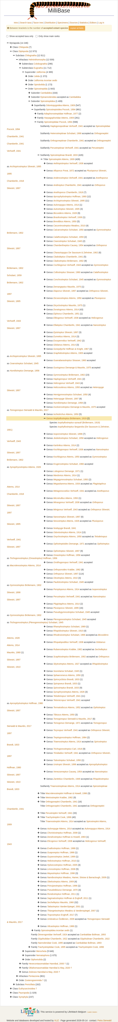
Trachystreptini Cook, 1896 (58, 817)
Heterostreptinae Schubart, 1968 (65, 133)
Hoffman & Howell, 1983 (66, 837)
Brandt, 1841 (64, 528)
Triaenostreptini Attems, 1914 (60, 821)
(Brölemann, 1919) (79, 422)
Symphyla (23, 997)
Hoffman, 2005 (62, 865)
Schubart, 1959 (68, 237)
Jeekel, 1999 (61, 856)
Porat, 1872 (63, 170)
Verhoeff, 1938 (68, 163)
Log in (101, 22)
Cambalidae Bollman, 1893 (93, 934)
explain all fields (76, 28)
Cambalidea (46, 93)
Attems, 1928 (65, 213)
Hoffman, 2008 (62, 833)
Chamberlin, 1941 (67, 185)
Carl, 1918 (67, 749)
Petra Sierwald (104, 1020)
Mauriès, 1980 (60, 902)
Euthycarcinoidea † (28, 988)
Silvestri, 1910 (68, 630)
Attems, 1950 (64, 221)
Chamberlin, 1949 (66, 779)
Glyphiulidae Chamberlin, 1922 (52, 938)
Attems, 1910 (65, 578)
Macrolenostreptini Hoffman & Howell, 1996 (66, 793)
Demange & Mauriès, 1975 (72, 367)
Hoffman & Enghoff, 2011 (67, 898)
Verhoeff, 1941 (68, 178)
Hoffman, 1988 (61, 848)
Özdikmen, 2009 (60, 919)
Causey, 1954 (68, 245)
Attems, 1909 (68, 353)
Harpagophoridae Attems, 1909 (59, 118)
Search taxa (25, 22)
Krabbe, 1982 (67, 569)
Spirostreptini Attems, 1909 (61, 159)
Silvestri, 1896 (64, 764)
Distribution (50, 22)
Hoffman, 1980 (69, 196)
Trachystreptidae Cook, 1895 (51, 947)
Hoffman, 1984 (70, 737)
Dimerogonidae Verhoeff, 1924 (52, 934)
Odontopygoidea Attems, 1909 (60, 105)
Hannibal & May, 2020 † (44, 972)
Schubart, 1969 (69, 626)
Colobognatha (40, 64)
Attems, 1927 (66, 664)
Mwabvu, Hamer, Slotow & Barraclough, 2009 (76, 877)
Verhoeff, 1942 (67, 340)
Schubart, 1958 (68, 438)
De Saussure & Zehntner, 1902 (75, 252)
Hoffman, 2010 (61, 861)
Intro (16, 22)
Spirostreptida (40, 88)
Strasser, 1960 (66, 272)
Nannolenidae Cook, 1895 (50, 943)
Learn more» (92, 1012)
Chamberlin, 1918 (68, 192)
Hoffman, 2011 (61, 894)
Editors (93, 22)
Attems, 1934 (66, 483)
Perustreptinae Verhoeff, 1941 (64, 148)
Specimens (62, 22)
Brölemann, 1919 (70, 418)
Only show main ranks (47, 36)
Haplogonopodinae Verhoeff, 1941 (66, 126)
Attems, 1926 (25, 467)
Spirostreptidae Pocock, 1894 (58, 122)
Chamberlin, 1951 (66, 313)
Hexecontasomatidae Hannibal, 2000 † (47, 963)
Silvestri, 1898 (67, 434)
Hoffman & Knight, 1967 (71, 349)
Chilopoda (23, 47)
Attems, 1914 (66, 205)
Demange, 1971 (66, 471)
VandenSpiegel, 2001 (63, 906)
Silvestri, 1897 (64, 291)
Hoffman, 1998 (61, 873)
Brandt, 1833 (66, 679)
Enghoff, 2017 (60, 915)
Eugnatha (38, 68)
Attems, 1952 (66, 707)
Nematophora (42, 955)
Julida (37, 76)
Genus (49, 418)
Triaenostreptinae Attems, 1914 (65, 786)
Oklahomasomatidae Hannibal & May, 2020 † (50, 968)
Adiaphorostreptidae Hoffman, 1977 (61, 113)
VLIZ (56, 1020)
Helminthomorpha (37, 59)
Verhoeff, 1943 (67, 265)
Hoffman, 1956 (66, 555)
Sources (74, 22)
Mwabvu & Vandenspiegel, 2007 (71, 910)
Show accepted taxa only (19, 36)
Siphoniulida (37, 959)
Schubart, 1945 (67, 241)
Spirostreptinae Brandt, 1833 (64, 155)
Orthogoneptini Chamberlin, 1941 (61, 801)
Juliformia (40, 72)
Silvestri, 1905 (66, 209)
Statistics (83, 22)
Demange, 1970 (62, 890)
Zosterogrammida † (34, 980)
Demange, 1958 (24, 370)
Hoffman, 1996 (62, 885)
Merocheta (41, 951)
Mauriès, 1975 (67, 286)
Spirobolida (39, 84)
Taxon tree (38, 22)
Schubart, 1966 (68, 464)
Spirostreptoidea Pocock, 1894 (60, 109)
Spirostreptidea (47, 101)
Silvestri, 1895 (25, 166)
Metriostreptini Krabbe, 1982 (59, 797)
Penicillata (30, 984)
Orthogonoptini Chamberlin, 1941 (61, 806)
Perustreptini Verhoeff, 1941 (59, 813)
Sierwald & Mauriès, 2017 (29, 410)
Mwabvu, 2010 (69, 225)
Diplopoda (23, 51)
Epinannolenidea (48, 97)
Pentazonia (34, 976)
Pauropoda (24, 993)
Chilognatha (31, 55)
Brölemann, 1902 (68, 261)
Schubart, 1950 (68, 230)
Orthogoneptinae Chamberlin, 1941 (67, 140)
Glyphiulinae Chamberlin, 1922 (95, 938)
